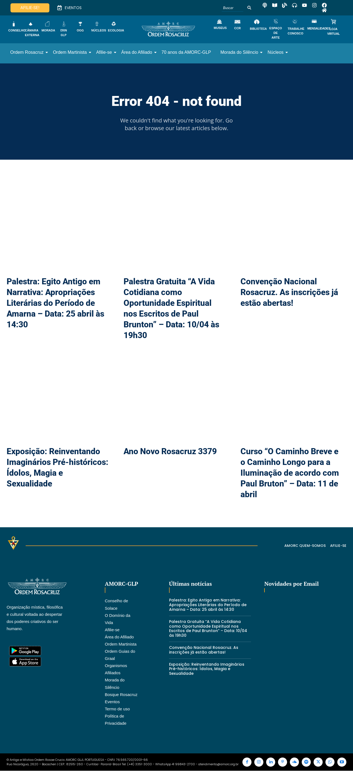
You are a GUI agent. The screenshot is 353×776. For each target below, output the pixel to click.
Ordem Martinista (71, 52)
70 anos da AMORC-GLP (186, 52)
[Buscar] (232, 8)
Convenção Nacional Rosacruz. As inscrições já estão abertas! (289, 295)
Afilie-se (105, 52)
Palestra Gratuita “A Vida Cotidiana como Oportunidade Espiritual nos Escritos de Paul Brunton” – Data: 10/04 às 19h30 (208, 631)
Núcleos (276, 52)
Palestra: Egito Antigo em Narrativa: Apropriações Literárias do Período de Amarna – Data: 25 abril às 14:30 (55, 306)
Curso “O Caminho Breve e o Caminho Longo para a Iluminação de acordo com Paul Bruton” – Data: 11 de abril (289, 476)
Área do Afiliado (137, 52)
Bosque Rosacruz (121, 697)
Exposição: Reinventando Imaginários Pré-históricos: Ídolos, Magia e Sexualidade (206, 672)
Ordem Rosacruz (28, 52)
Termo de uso (117, 712)
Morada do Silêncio (240, 52)
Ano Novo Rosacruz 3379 (170, 454)
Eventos (112, 704)
